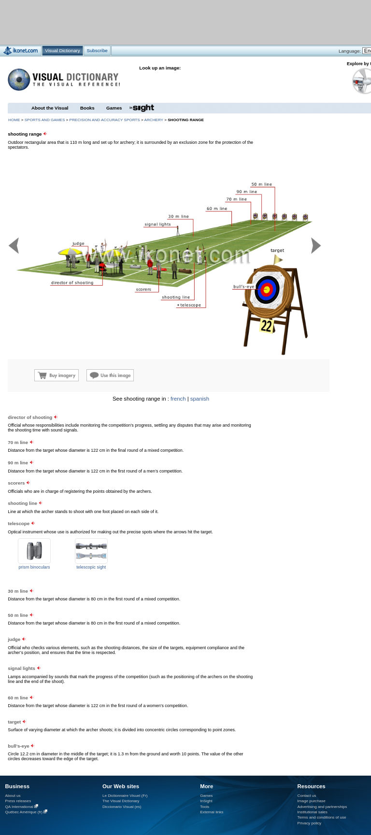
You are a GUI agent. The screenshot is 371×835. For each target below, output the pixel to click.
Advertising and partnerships (322, 807)
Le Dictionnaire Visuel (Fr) (125, 795)
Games (114, 108)
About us (13, 795)
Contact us (307, 795)
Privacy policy (310, 823)
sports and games (45, 120)
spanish (199, 399)
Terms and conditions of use (322, 817)
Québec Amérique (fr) (24, 812)
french (178, 399)
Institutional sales (313, 812)
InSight (206, 801)
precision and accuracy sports (105, 120)
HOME (14, 120)
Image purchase (312, 801)
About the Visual (50, 108)
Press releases (18, 801)
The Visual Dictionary (120, 801)
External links (211, 812)
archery (153, 120)
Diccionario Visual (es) (122, 807)
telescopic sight (91, 567)
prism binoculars (34, 567)
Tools (204, 807)
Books (87, 108)
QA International (19, 807)
